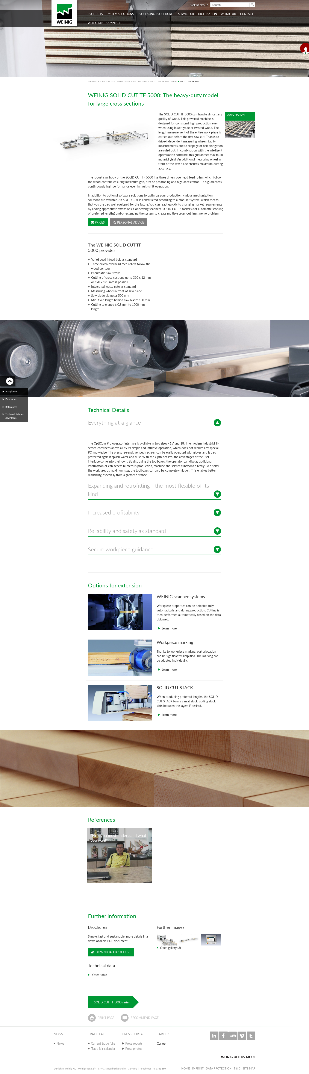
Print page (106, 1018)
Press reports (133, 1043)
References (11, 406)
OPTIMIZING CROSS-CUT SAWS (131, 81)
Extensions (11, 399)
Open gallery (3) (170, 948)
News (60, 1043)
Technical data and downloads (14, 416)
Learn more (169, 628)
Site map (249, 1068)
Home (185, 1068)
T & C (237, 1068)
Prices (98, 222)
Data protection (219, 1068)
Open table (99, 975)
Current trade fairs (103, 1043)
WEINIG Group (199, 5)
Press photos (133, 1048)
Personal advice (128, 222)
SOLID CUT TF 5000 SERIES (163, 81)
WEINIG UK (94, 81)
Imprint (198, 1068)
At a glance (11, 391)
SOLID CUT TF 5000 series (112, 1002)
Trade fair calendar (103, 1048)
